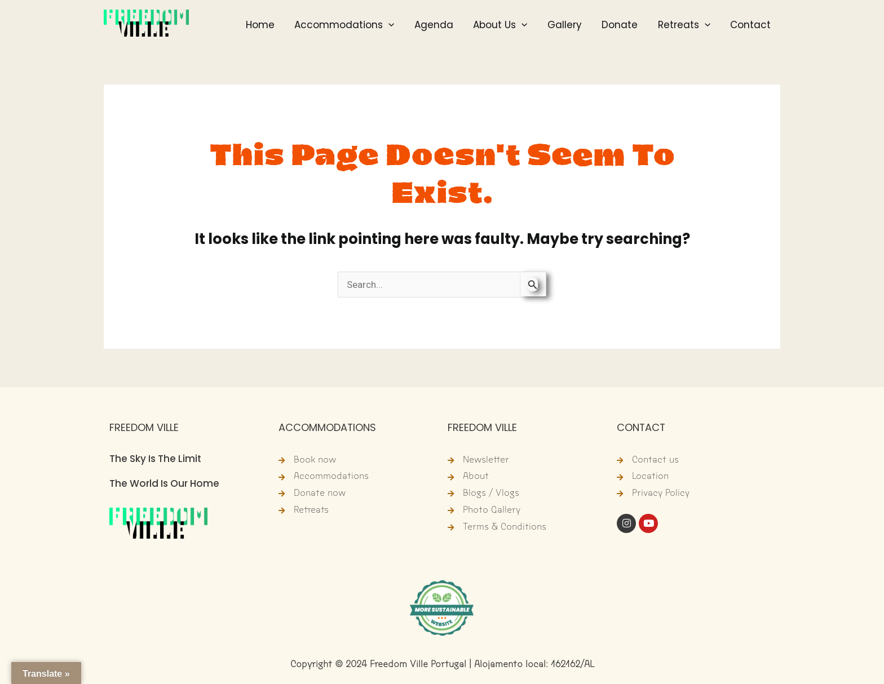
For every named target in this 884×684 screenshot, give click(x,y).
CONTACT (641, 427)
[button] (412, 26)
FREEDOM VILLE (144, 427)
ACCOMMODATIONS (328, 427)
